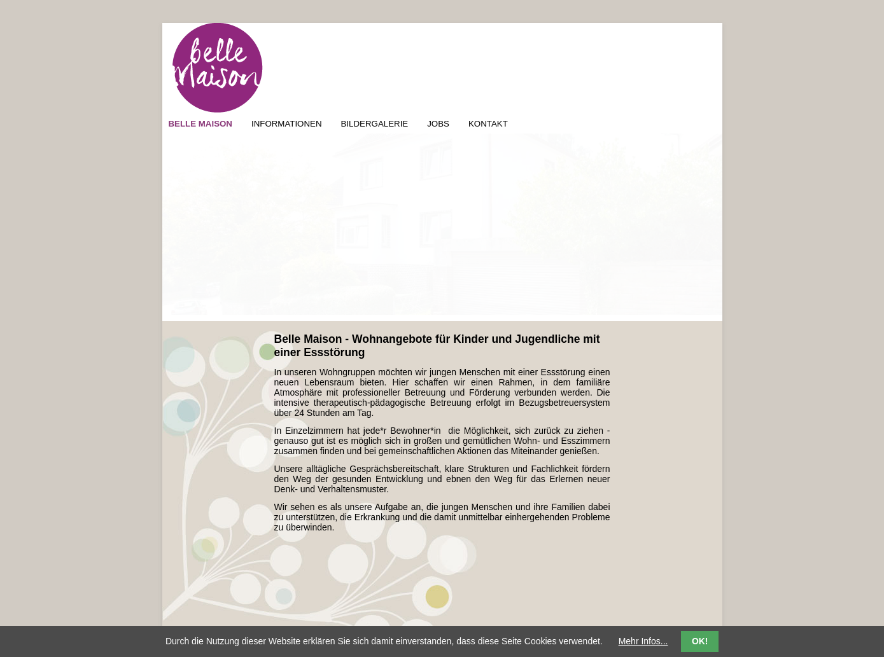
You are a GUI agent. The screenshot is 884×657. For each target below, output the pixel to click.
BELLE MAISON (200, 123)
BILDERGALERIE (375, 123)
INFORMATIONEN (286, 123)
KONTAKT (488, 123)
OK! (700, 641)
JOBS (438, 123)
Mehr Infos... (643, 641)
